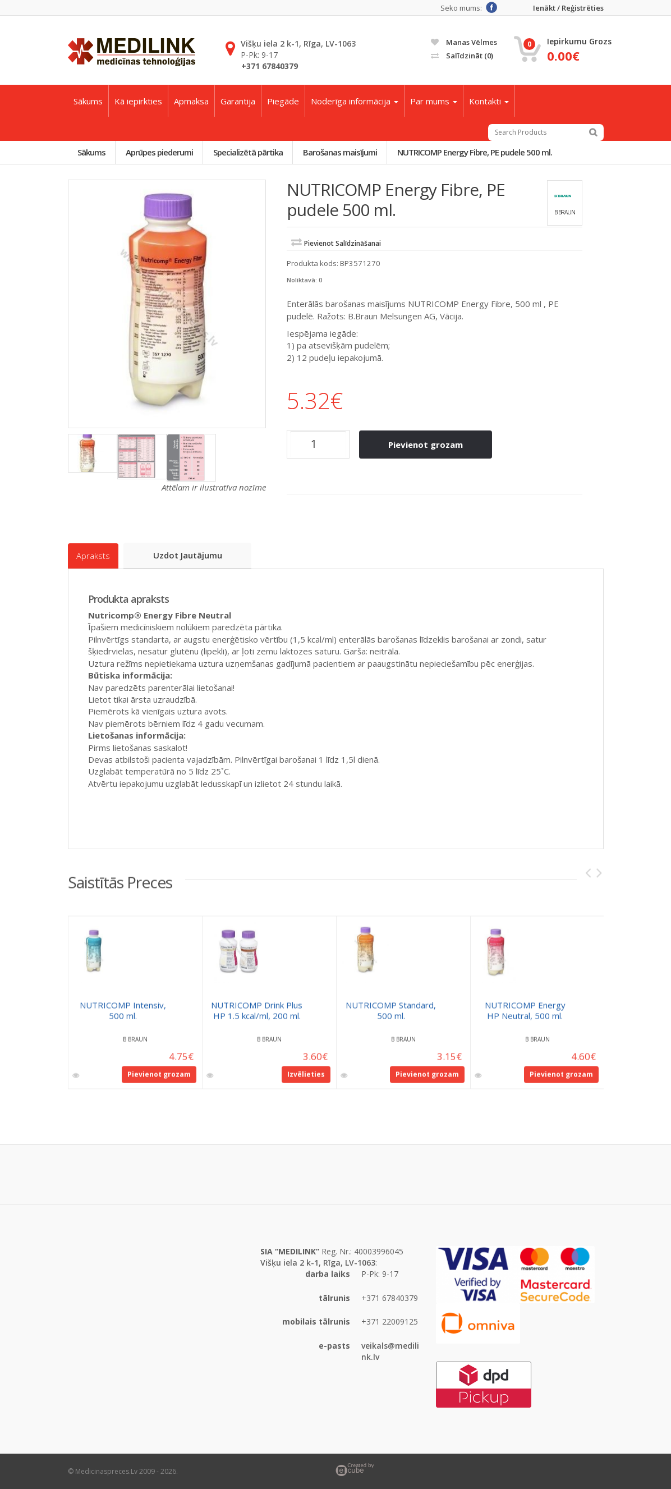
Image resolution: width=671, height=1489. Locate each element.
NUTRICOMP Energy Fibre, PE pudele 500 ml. (477, 152)
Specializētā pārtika (249, 152)
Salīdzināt (462, 56)
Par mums (433, 101)
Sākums (88, 101)
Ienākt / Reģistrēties (568, 8)
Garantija (237, 101)
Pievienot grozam (426, 444)
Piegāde (283, 101)
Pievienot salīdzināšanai (342, 244)
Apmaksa (191, 101)
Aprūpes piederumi (160, 152)
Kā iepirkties (138, 101)
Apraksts (93, 555)
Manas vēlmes (464, 42)
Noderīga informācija (354, 101)
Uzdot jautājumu (188, 555)
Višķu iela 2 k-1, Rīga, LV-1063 (298, 43)
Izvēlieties (306, 1079)
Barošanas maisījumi (342, 152)
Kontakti (489, 101)
